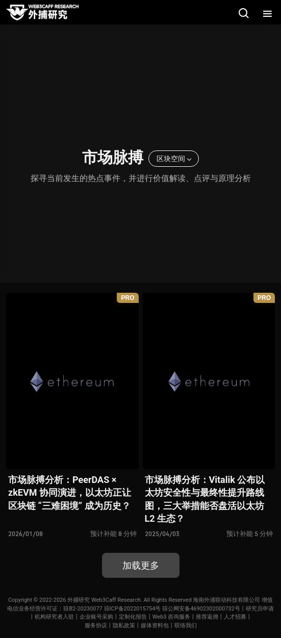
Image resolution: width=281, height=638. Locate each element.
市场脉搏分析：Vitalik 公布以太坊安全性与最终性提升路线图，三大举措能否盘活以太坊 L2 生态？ (205, 499)
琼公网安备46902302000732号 (201, 608)
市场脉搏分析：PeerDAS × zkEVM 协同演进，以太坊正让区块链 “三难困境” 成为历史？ (69, 492)
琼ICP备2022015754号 (132, 608)
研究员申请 (260, 608)
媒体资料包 (155, 625)
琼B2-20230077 (83, 608)
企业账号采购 (96, 617)
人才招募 (235, 617)
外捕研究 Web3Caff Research (104, 600)
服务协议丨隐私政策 (110, 625)
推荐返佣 (207, 617)
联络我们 (185, 625)
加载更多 (140, 565)
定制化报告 (133, 617)
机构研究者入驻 (54, 617)
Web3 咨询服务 (171, 617)
